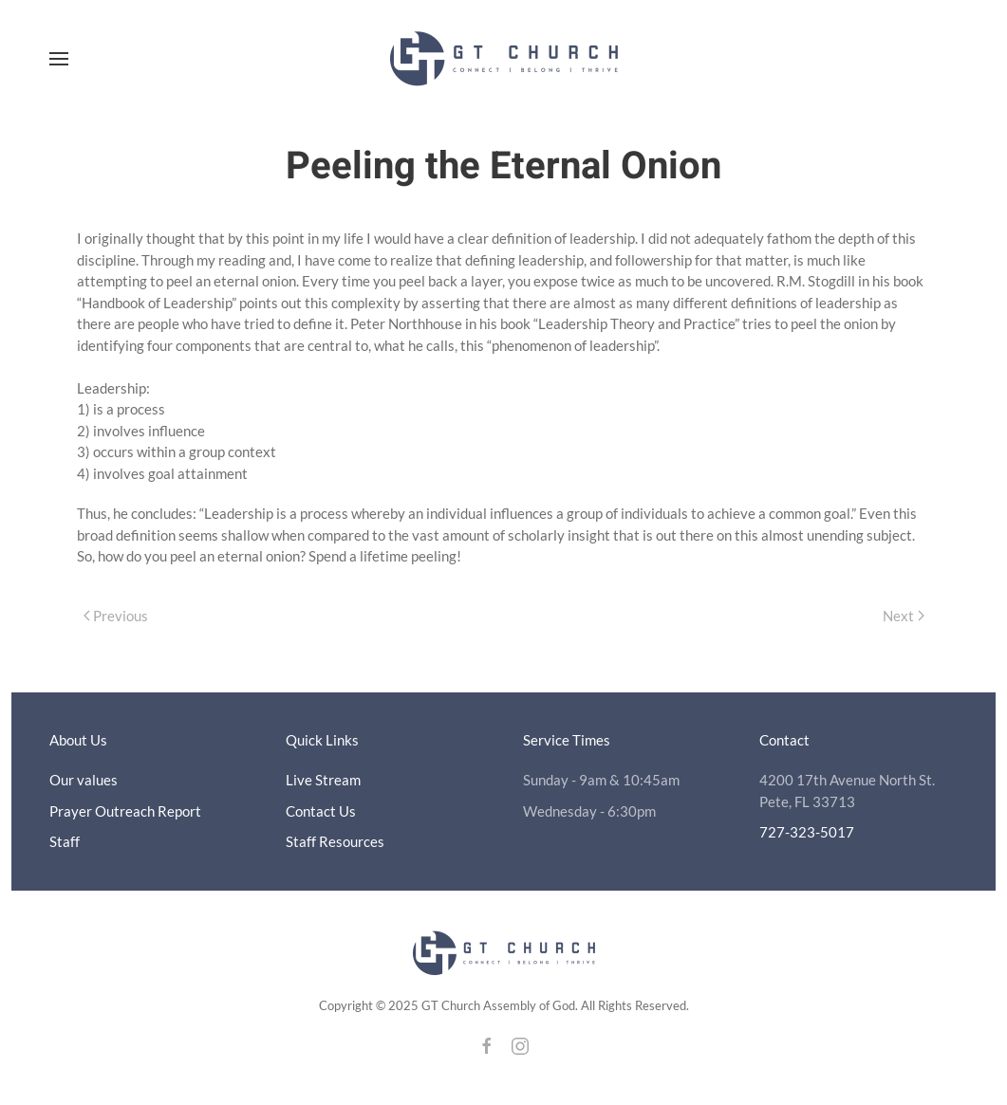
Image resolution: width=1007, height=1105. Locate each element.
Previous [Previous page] (116, 615)
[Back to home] (504, 58)
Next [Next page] (903, 615)
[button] (58, 58)
